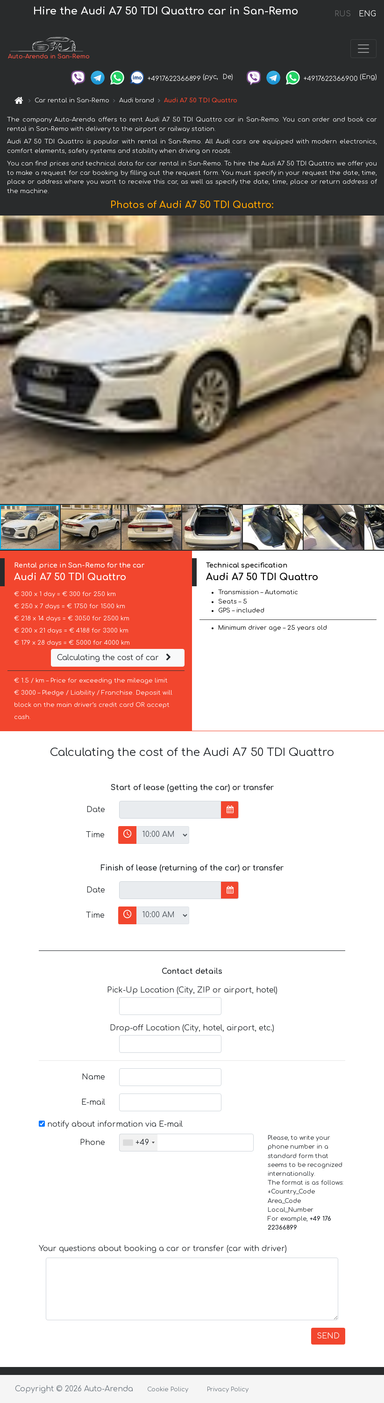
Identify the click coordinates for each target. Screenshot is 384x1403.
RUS (342, 14)
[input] (170, 810)
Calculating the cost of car (115, 658)
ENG (367, 14)
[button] (375, 360)
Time (95, 835)
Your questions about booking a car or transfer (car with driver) (163, 1249)
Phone (92, 1142)
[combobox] (138, 1142)
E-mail (93, 1102)
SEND (328, 1336)
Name (93, 1077)
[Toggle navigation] (363, 48)
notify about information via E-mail (111, 1124)
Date (95, 810)
